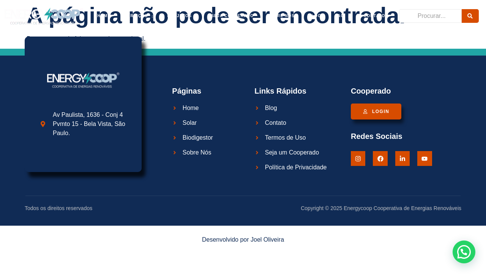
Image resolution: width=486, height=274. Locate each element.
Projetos (182, 16)
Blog (314, 16)
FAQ (342, 16)
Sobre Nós (281, 16)
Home (103, 16)
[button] (464, 252)
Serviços (139, 16)
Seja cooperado (232, 16)
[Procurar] (430, 16)
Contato (374, 16)
